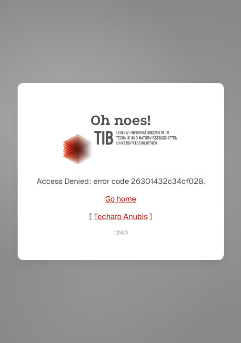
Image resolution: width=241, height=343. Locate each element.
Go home (120, 199)
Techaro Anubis (121, 217)
